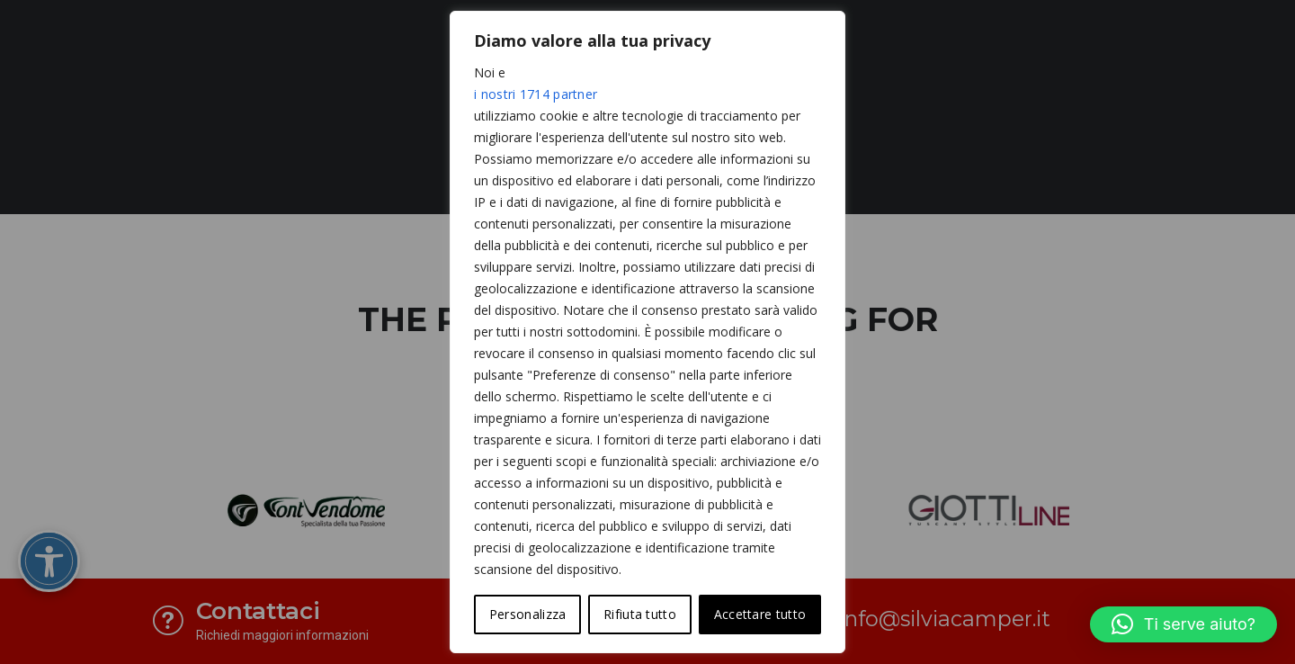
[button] (1183, 624)
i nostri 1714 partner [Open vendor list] (535, 94)
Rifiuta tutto (639, 614)
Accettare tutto (760, 614)
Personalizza (528, 614)
